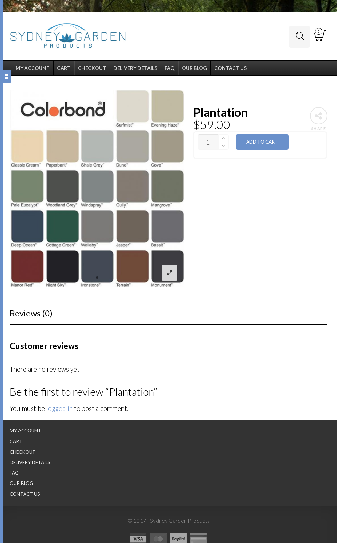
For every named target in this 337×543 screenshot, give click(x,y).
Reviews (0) (31, 313)
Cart (16, 441)
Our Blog (21, 483)
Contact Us (25, 494)
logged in (59, 408)
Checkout (23, 452)
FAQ (14, 473)
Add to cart (262, 142)
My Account (25, 430)
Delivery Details (30, 462)
